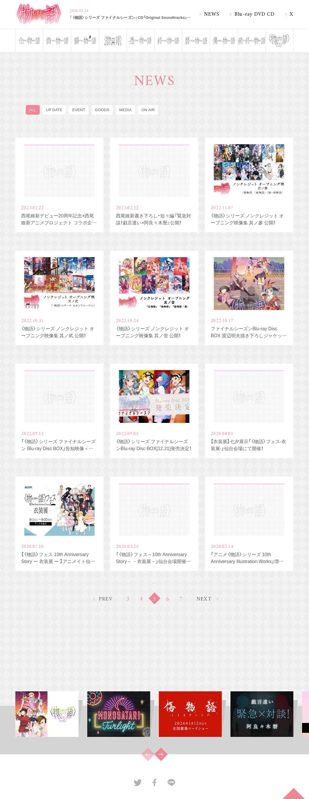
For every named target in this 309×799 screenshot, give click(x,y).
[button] (161, 754)
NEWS (211, 13)
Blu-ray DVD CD (255, 13)
